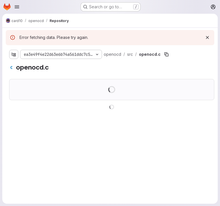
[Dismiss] (207, 37)
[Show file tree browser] (13, 54)
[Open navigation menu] (16, 6)
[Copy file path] (166, 54)
